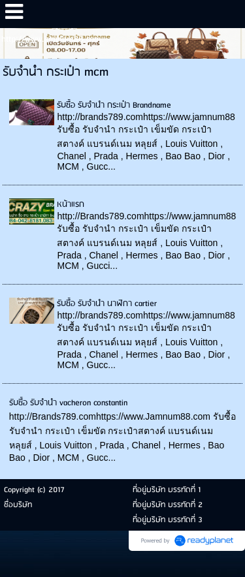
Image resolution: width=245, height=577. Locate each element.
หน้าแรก (70, 204)
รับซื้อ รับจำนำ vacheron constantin (68, 403)
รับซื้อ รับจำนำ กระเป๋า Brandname (114, 105)
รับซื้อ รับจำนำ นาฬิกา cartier (107, 304)
